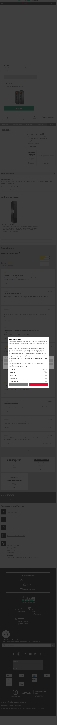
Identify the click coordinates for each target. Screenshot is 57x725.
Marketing (12, 375)
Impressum (24, 366)
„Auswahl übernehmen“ (40, 360)
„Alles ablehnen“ (32, 350)
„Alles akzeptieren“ (37, 355)
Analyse (11, 372)
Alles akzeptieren (38, 384)
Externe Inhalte (13, 381)
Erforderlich (12, 369)
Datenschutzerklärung (14, 366)
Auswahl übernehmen (18, 384)
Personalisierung (13, 378)
